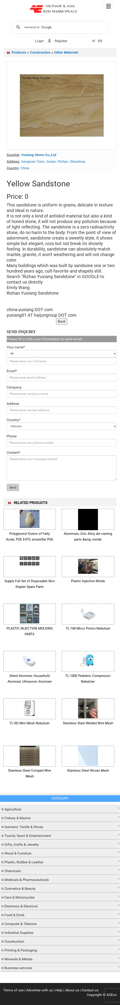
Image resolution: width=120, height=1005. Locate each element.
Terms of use (13, 990)
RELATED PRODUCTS (30, 503)
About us (72, 990)
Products (19, 52)
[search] (59, 27)
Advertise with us (39, 990)
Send (12, 487)
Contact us (90, 990)
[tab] (60, 808)
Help (58, 990)
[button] (60, 808)
